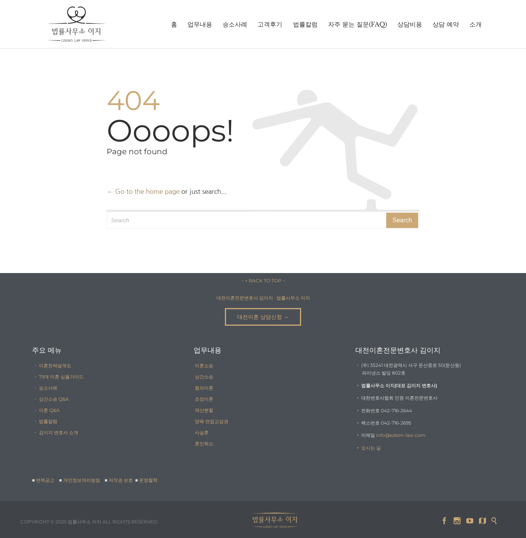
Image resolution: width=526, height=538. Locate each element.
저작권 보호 (121, 480)
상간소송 (204, 377)
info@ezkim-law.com (400, 435)
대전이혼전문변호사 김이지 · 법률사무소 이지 (263, 298)
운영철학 (148, 480)
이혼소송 (204, 365)
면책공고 (45, 480)
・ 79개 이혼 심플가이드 (58, 377)
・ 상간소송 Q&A (51, 399)
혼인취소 (204, 443)
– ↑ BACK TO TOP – (263, 280)
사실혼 (202, 432)
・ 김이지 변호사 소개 (55, 432)
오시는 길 (371, 448)
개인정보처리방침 (81, 480)
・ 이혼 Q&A (46, 410)
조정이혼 (204, 399)
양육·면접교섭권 (211, 421)
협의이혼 (204, 388)
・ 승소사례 (45, 388)
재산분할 (204, 410)
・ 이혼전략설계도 (52, 365)
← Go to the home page (143, 191)
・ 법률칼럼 (45, 421)
